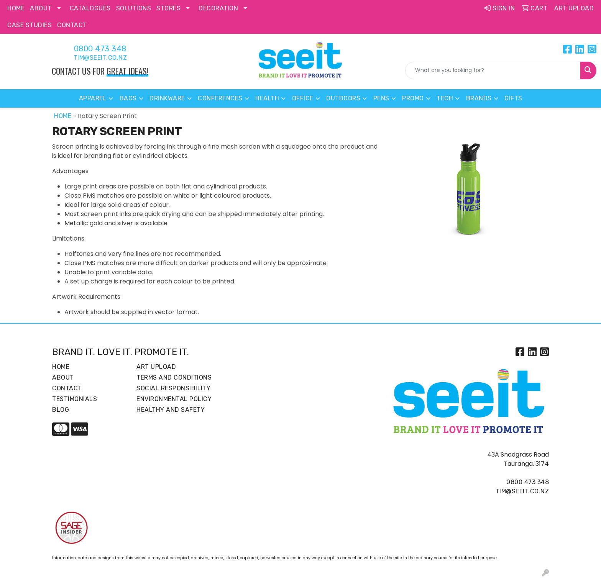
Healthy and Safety (170, 409)
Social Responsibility (173, 388)
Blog (60, 409)
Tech (445, 98)
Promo (413, 98)
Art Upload (156, 366)
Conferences (220, 98)
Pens (381, 98)
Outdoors (343, 98)
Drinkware (167, 98)
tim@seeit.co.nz (100, 57)
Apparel (93, 98)
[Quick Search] (492, 70)
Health (267, 98)
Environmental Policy (174, 399)
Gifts (513, 98)
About (41, 8)
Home (16, 8)
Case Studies (29, 25)
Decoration (218, 8)
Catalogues (90, 8)
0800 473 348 (100, 48)
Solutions (133, 8)
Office (303, 98)
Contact (72, 25)
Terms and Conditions (174, 377)
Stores (168, 8)
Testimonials (74, 399)
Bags (128, 98)
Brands (479, 98)
